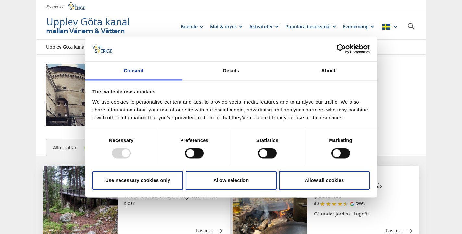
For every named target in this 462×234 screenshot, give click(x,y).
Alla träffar (73, 148)
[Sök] (411, 26)
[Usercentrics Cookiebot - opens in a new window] (341, 49)
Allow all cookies (324, 180)
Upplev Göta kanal (66, 47)
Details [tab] (231, 70)
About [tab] (328, 70)
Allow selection (231, 180)
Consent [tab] (134, 70)
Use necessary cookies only (137, 180)
